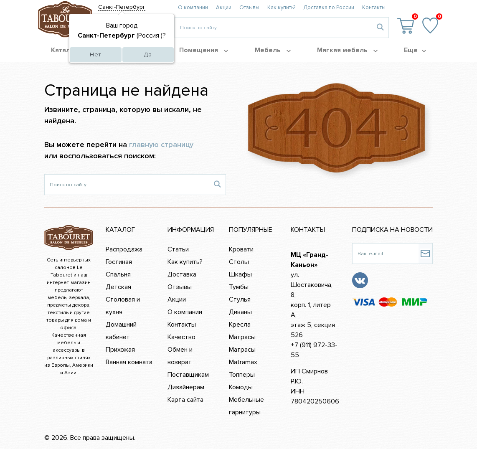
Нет (95, 54)
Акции (223, 7)
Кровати (241, 249)
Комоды (241, 387)
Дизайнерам (185, 387)
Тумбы (239, 287)
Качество (181, 337)
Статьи (178, 249)
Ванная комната (129, 362)
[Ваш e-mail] (385, 253)
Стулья (240, 299)
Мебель (273, 50)
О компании (193, 7)
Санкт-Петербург (121, 6)
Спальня (118, 274)
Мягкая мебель (347, 50)
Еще (415, 50)
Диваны (240, 312)
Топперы (242, 374)
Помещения (203, 50)
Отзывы (249, 7)
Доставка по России (328, 7)
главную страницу (161, 144)
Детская (118, 287)
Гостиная (119, 262)
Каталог (68, 50)
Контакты (374, 7)
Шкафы (240, 274)
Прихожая (120, 349)
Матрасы (242, 337)
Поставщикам (188, 374)
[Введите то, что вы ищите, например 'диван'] (273, 27)
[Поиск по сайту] (126, 184)
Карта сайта (185, 400)
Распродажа (124, 249)
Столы (239, 262)
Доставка (181, 274)
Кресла (240, 324)
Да (148, 54)
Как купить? (281, 7)
